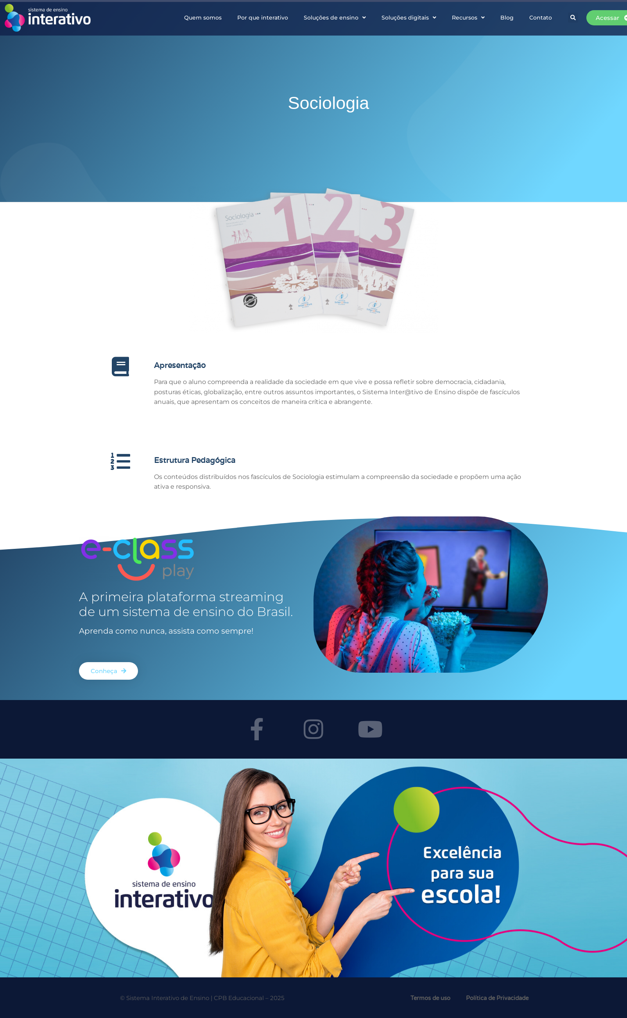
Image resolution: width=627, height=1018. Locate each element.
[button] (573, 18)
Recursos (468, 17)
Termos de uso (430, 998)
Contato (540, 17)
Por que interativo (262, 17)
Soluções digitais (409, 17)
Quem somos (203, 17)
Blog (507, 17)
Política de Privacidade (497, 998)
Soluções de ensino (335, 17)
